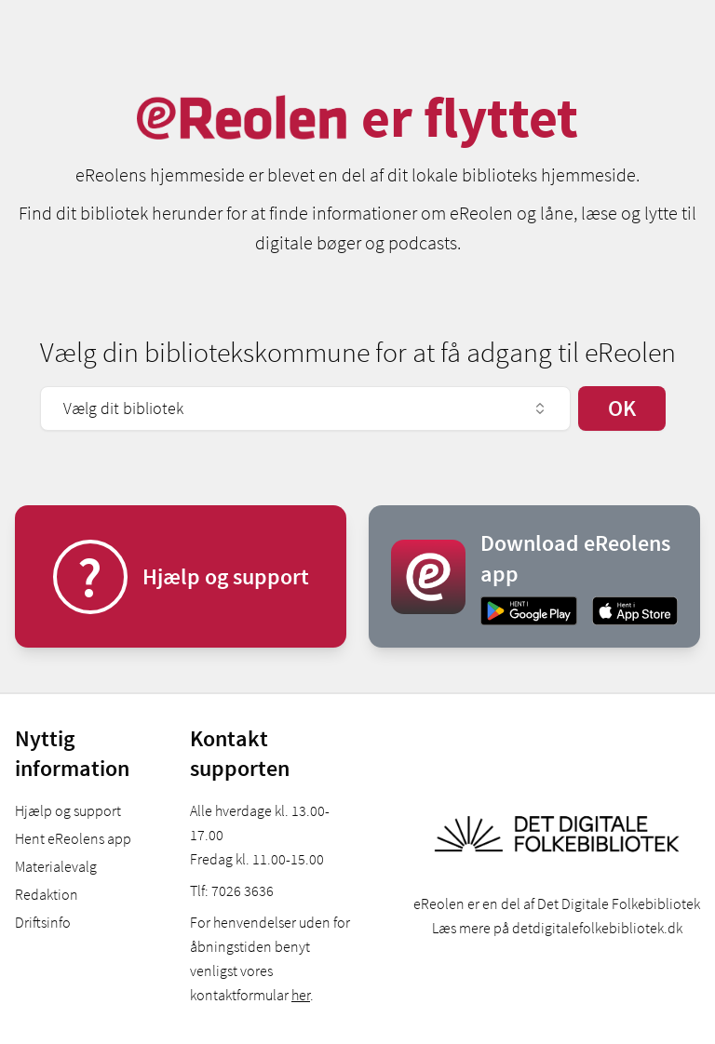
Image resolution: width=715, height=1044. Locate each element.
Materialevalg (56, 866)
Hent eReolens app (73, 838)
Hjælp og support (68, 810)
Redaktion (46, 894)
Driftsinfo (43, 922)
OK (622, 408)
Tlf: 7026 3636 (232, 890)
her (300, 994)
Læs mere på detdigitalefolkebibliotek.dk (557, 927)
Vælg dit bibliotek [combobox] (305, 408)
